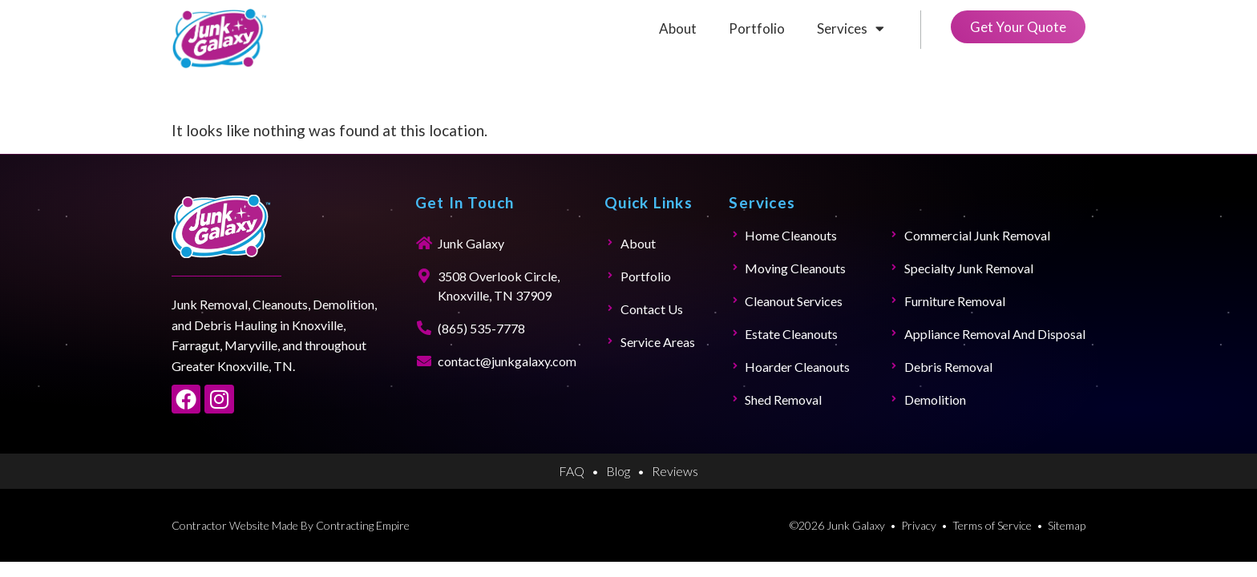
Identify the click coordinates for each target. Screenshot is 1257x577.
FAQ (571, 470)
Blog (618, 470)
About (678, 28)
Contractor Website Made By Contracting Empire (291, 525)
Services (850, 28)
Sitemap (1066, 525)
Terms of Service (992, 525)
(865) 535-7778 (481, 328)
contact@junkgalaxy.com (507, 361)
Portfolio (757, 28)
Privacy (918, 525)
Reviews (675, 470)
